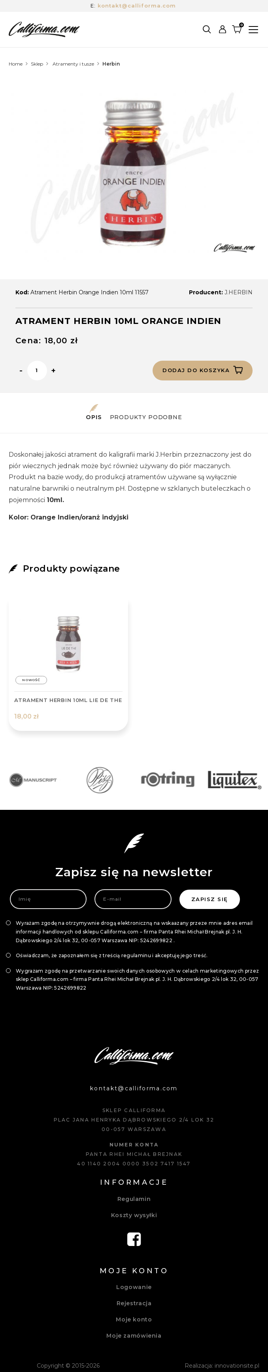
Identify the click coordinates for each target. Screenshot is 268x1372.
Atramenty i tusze (73, 64)
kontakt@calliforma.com (137, 5)
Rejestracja (134, 1303)
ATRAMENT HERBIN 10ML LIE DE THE (68, 700)
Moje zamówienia (133, 1335)
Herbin (111, 64)
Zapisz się (209, 899)
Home (16, 64)
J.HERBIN (239, 292)
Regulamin (134, 1199)
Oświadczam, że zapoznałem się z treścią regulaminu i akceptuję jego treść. (112, 955)
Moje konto (134, 1319)
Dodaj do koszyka (202, 370)
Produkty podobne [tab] (146, 412)
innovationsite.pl (237, 1365)
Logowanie (134, 1287)
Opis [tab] (94, 412)
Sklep (37, 64)
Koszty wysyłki (134, 1215)
